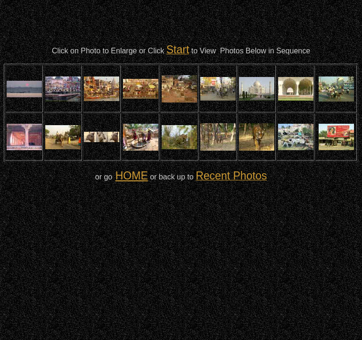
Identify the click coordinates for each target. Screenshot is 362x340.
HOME (131, 176)
